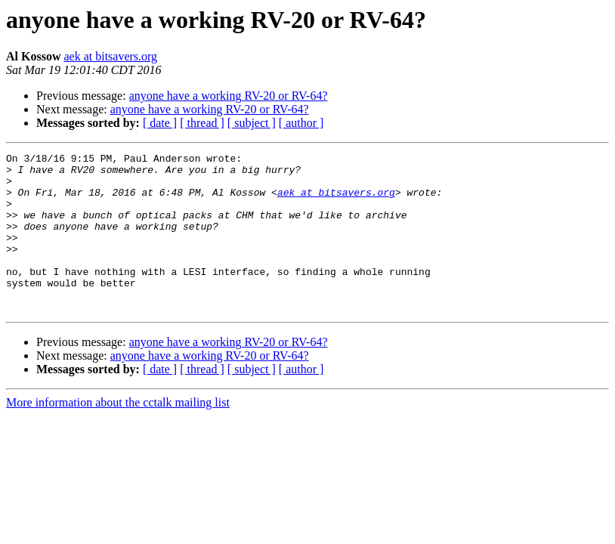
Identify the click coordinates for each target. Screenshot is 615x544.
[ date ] (160, 122)
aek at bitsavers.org (110, 56)
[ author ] (301, 122)
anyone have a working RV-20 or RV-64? (228, 95)
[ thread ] (202, 122)
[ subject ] (251, 122)
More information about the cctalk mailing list (118, 434)
